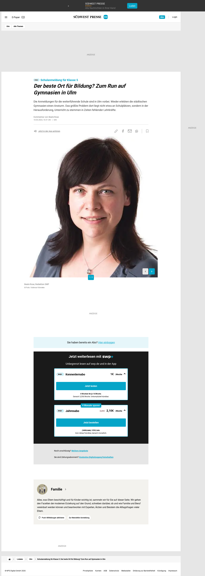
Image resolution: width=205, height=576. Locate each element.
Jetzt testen (91, 386)
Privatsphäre (88, 571)
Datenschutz (114, 571)
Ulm (8, 26)
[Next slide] (152, 271)
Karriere (98, 571)
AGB (105, 571)
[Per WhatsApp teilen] (136, 131)
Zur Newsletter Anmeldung (79, 518)
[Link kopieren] (116, 131)
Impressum (172, 571)
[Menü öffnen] (6, 17)
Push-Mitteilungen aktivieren (53, 518)
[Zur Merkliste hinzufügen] (146, 131)
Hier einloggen (106, 342)
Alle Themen (18, 26)
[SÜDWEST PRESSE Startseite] (91, 17)
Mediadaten (126, 571)
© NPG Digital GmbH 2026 (15, 571)
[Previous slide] (145, 271)
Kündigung (161, 571)
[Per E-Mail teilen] (130, 131)
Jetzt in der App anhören (49, 131)
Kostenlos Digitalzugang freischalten (96, 457)
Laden (132, 5)
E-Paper (18, 17)
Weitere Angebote (79, 451)
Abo (162, 17)
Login (174, 17)
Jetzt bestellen (91, 422)
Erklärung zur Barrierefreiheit (144, 571)
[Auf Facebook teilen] (123, 131)
